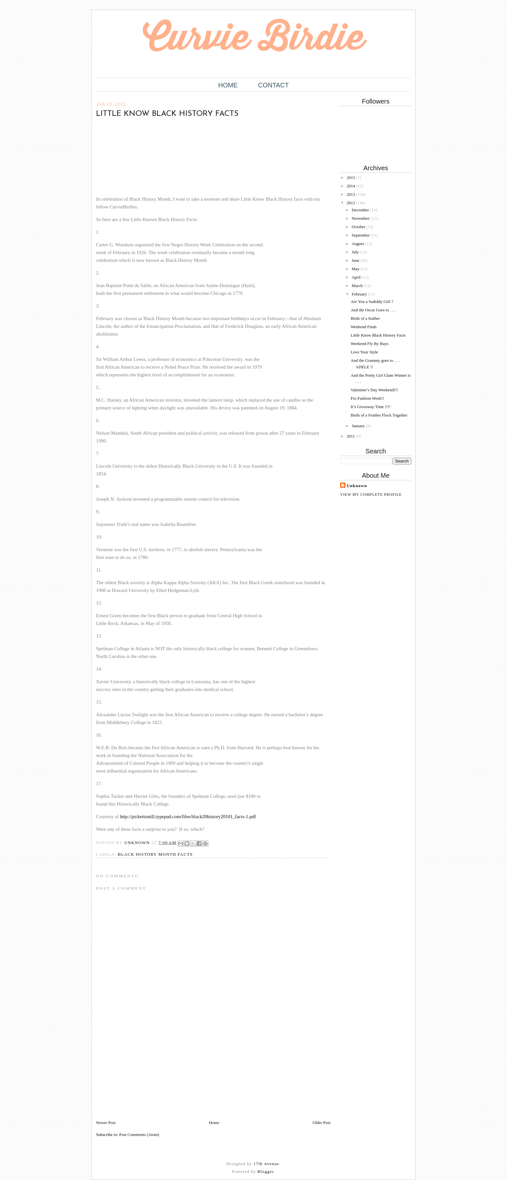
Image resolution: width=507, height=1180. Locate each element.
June (356, 260)
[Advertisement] (144, 1074)
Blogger (265, 1171)
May (356, 268)
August (358, 243)
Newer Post (105, 1122)
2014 (351, 186)
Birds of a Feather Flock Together (379, 415)
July (356, 252)
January (359, 425)
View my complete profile (371, 494)
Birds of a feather (365, 318)
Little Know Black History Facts (378, 335)
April (357, 277)
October (359, 226)
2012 (351, 202)
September (361, 235)
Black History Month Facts (155, 854)
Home (228, 85)
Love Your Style (364, 352)
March (358, 285)
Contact (273, 85)
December (361, 209)
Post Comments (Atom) (139, 1134)
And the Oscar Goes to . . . (373, 309)
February (360, 294)
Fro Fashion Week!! (367, 398)
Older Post (321, 1122)
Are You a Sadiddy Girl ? (372, 301)
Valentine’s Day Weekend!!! (374, 389)
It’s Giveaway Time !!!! (370, 406)
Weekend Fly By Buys (369, 343)
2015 (351, 177)
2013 (351, 194)
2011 (351, 436)
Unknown (357, 485)
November (361, 218)
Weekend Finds (363, 326)
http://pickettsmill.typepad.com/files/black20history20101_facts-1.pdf (188, 816)
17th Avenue (266, 1163)
